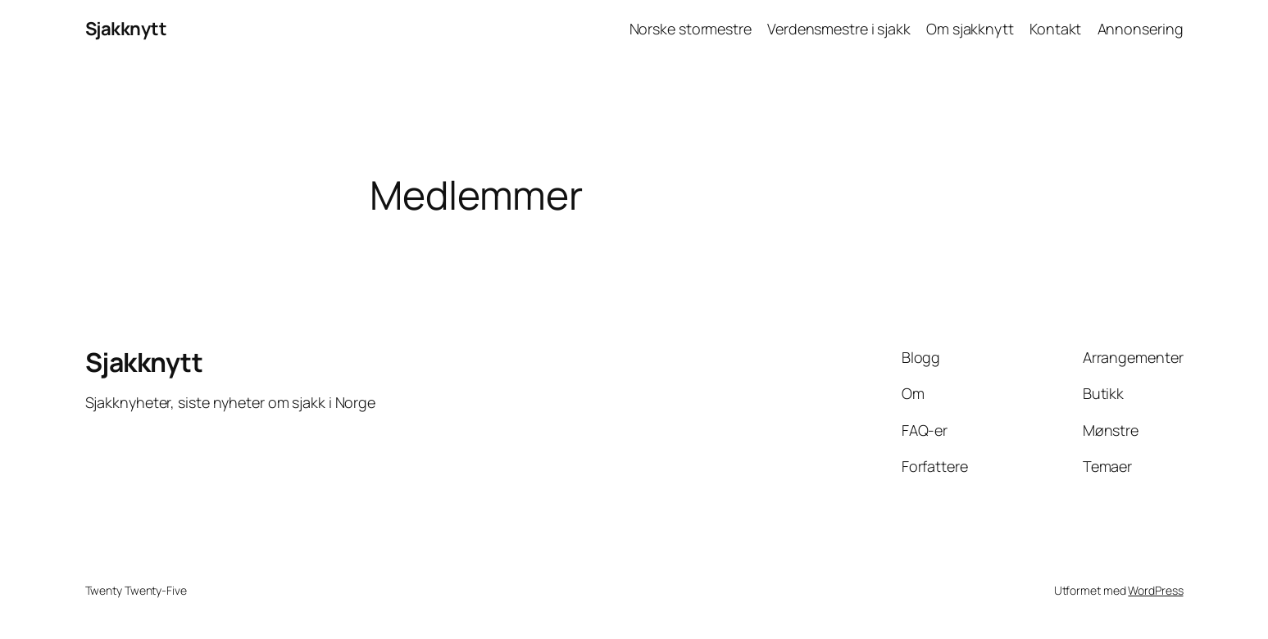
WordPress (1155, 590)
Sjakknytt (126, 28)
